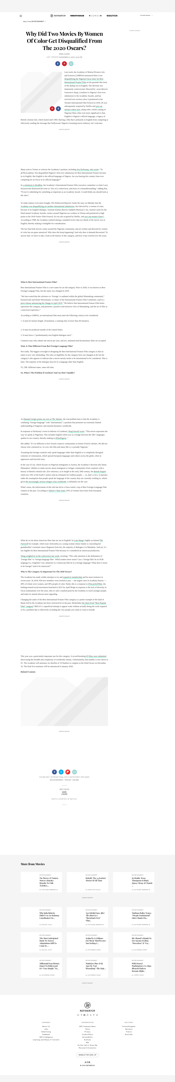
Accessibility (87, 1044)
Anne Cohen (64, 54)
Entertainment (57, 786)
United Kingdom (128, 1033)
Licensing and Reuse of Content (46, 1047)
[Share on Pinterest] (64, 63)
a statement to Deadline (32, 192)
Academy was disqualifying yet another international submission (47, 213)
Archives (87, 1047)
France (129, 1038)
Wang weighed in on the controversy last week (40, 563)
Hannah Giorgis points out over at (42, 426)
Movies (68, 786)
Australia (129, 1041)
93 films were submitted (96, 663)
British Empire (100, 478)
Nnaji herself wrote (76, 438)
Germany (129, 1036)
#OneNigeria (60, 445)
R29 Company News (87, 1033)
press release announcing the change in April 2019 (41, 310)
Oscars (76, 786)
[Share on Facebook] (57, 63)
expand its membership (72, 584)
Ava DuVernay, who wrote (88, 176)
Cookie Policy (87, 1041)
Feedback (46, 1041)
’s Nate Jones (56, 497)
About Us (46, 1033)
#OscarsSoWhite (95, 591)
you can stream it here (94, 223)
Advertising (46, 1038)
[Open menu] (21, 14)
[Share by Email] (71, 63)
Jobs (46, 1036)
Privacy (88, 1038)
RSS (87, 1049)
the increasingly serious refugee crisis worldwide (46, 488)
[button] (142, 17)
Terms (87, 1036)
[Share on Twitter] (61, 778)
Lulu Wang (78, 547)
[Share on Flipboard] (67, 778)
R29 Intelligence (46, 1044)
